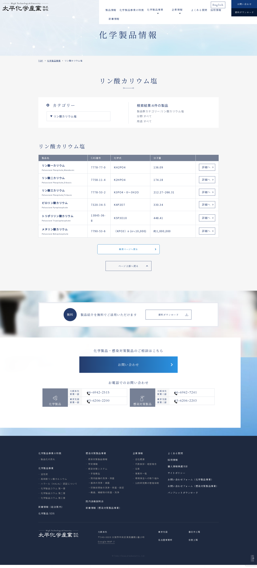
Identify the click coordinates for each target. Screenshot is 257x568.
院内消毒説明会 (95, 504)
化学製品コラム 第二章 (53, 495)
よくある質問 (188, 9)
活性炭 (44, 476)
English (219, 3)
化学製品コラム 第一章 (53, 491)
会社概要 (140, 462)
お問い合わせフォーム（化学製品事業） (191, 482)
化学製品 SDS (46, 516)
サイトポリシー (176, 475)
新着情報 (219, 9)
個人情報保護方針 (178, 469)
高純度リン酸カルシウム (54, 481)
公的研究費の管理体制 (147, 485)
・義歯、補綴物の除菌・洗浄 (103, 495)
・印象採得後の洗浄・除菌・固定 (106, 490)
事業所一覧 (141, 476)
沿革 (137, 471)
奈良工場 (193, 543)
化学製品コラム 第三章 (53, 500)
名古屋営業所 (166, 543)
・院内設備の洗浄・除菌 (101, 481)
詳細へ (206, 167)
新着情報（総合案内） (51, 509)
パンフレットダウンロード (183, 495)
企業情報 (138, 456)
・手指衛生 (94, 476)
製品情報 (110, 9)
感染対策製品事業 (96, 456)
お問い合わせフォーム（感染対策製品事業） (193, 488)
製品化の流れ (48, 462)
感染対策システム (97, 471)
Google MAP (105, 544)
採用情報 (205, 9)
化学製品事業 (46, 471)
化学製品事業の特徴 (131, 9)
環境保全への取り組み (147, 481)
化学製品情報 (54, 60)
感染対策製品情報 (97, 462)
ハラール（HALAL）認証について (59, 486)
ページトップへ (251, 560)
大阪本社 (103, 535)
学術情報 (93, 466)
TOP (40, 60)
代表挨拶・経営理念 (146, 466)
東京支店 (163, 535)
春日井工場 (194, 535)
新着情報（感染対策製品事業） (103, 510)
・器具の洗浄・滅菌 (99, 485)
